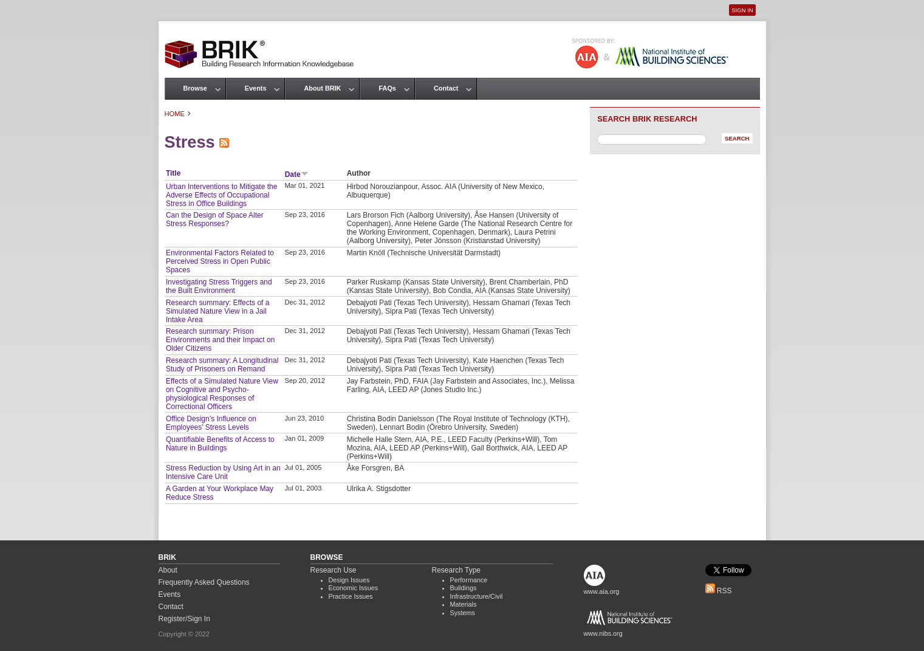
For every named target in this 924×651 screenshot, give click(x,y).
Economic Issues (353, 587)
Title (173, 173)
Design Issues (349, 580)
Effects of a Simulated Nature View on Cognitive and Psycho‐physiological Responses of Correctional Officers (222, 394)
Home (175, 113)
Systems (462, 612)
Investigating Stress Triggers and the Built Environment (219, 286)
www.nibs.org (603, 633)
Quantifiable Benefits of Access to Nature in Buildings (220, 443)
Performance (469, 580)
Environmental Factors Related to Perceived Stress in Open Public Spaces (220, 261)
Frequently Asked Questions (204, 582)
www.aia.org (602, 591)
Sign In (742, 10)
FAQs (386, 88)
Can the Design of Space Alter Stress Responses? (215, 219)
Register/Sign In (184, 619)
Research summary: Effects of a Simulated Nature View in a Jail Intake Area (218, 311)
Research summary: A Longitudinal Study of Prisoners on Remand (222, 364)
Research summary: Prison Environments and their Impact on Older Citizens (220, 340)
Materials (463, 604)
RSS (718, 591)
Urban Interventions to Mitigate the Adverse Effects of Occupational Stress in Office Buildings (221, 195)
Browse (195, 88)
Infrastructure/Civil (476, 596)
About (168, 570)
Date (297, 174)
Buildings (463, 587)
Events (256, 88)
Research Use (333, 570)
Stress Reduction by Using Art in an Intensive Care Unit (223, 472)
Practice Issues (351, 596)
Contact (446, 88)
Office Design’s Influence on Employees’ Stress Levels (211, 423)
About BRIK (322, 88)
